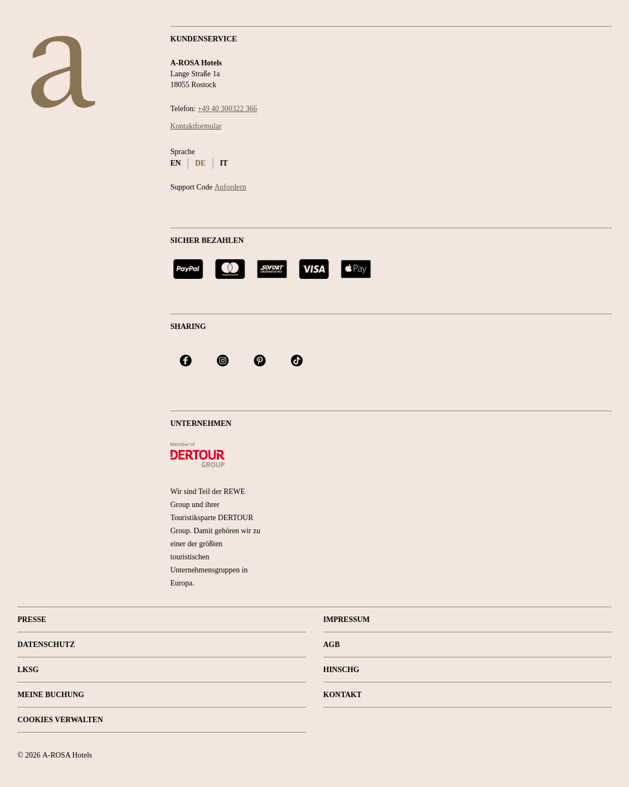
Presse (31, 619)
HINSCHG (341, 670)
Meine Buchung (50, 695)
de (200, 163)
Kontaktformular (196, 126)
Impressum (346, 619)
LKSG (28, 670)
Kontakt (342, 695)
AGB (331, 644)
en (175, 163)
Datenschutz (46, 644)
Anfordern (230, 187)
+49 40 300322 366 (227, 109)
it (224, 163)
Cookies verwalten (60, 720)
